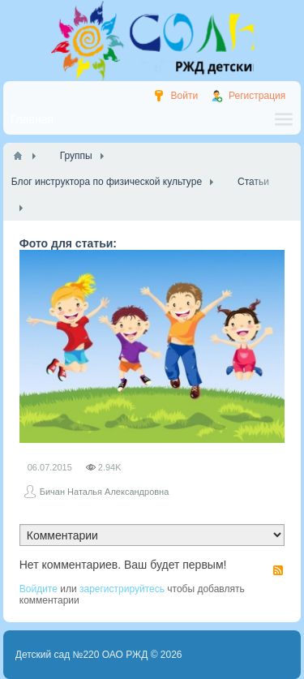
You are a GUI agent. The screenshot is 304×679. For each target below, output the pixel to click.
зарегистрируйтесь (122, 589)
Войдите (38, 589)
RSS (278, 570)
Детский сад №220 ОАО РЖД (81, 654)
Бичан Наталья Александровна (104, 491)
